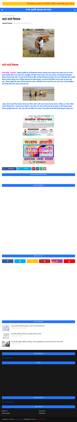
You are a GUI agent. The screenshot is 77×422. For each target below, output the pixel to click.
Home (3, 15)
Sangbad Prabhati (7, 23)
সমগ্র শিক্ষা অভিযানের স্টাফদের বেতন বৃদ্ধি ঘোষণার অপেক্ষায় (26, 334)
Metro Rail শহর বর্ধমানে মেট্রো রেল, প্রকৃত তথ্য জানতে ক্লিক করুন (28, 326)
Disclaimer (42, 413)
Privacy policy (6, 413)
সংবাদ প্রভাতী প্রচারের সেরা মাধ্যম (38, 10)
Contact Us (42, 411)
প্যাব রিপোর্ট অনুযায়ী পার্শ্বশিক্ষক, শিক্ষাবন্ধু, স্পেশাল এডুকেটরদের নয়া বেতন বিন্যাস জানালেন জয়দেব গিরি (37, 341)
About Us (4, 411)
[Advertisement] (17, 218)
